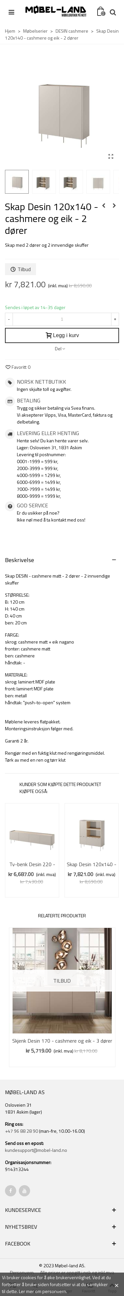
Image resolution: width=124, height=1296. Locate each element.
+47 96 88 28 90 (21, 1130)
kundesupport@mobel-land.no (36, 1150)
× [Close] (116, 1284)
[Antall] (62, 319)
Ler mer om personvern (42, 1291)
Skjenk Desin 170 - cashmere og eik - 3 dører (62, 1041)
